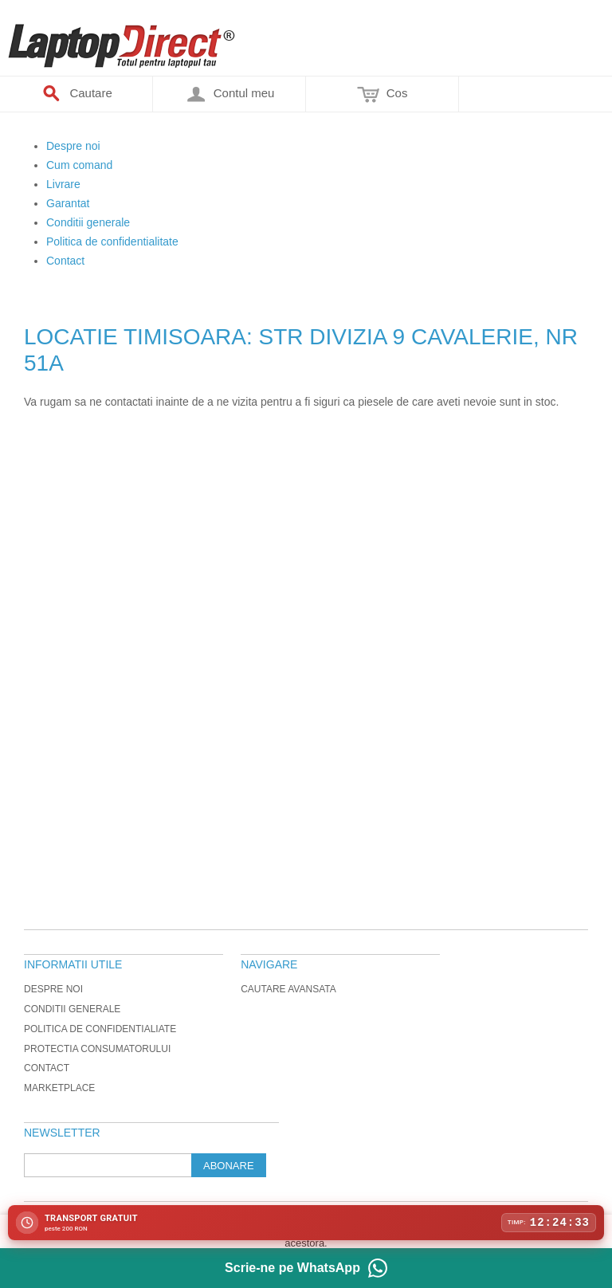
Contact (46, 1068)
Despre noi (53, 989)
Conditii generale (72, 1009)
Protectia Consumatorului (97, 1048)
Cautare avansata (288, 989)
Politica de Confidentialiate (100, 1029)
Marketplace (59, 1088)
